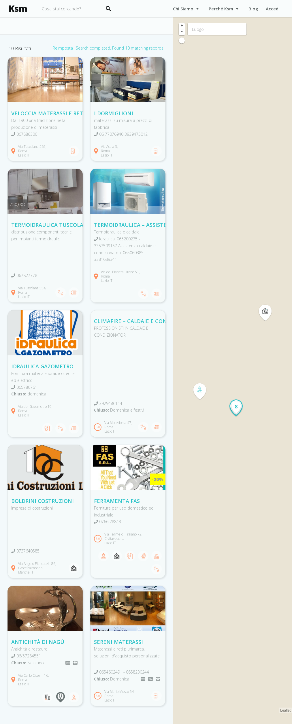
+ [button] (181, 26)
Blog (253, 9)
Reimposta (63, 48)
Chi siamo (183, 9)
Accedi (273, 9)
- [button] (181, 32)
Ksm (18, 8)
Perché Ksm (221, 9)
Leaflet (285, 710)
